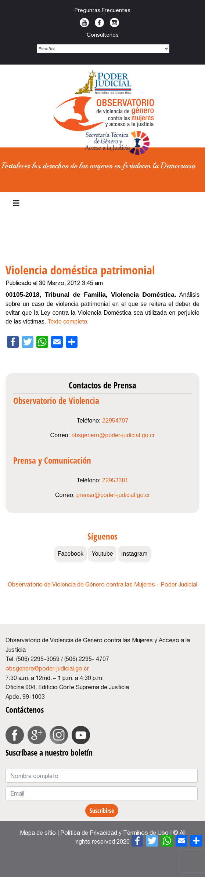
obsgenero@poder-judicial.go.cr (113, 435)
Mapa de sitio (38, 832)
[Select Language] (103, 48)
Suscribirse (102, 811)
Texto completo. (68, 321)
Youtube (84, 22)
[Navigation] (16, 203)
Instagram (114, 22)
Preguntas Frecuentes (102, 10)
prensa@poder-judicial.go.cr (113, 495)
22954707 (115, 420)
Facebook (99, 22)
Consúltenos (103, 35)
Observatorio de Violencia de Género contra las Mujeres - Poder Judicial (102, 584)
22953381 (115, 480)
